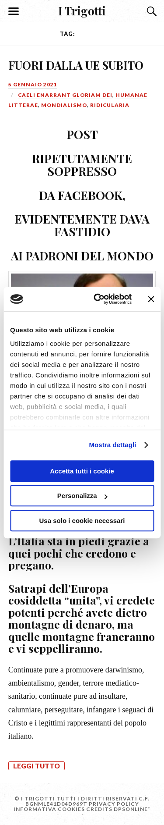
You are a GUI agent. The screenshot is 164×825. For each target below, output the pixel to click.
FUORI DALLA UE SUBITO (75, 64)
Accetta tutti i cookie (82, 471)
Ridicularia (109, 105)
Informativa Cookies (49, 809)
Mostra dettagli (112, 444)
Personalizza (82, 495)
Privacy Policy (114, 803)
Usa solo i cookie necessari (82, 520)
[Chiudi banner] (151, 299)
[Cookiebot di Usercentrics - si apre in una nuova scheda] (98, 299)
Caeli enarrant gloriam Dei (65, 95)
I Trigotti (82, 10)
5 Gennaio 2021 (32, 84)
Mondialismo (64, 105)
